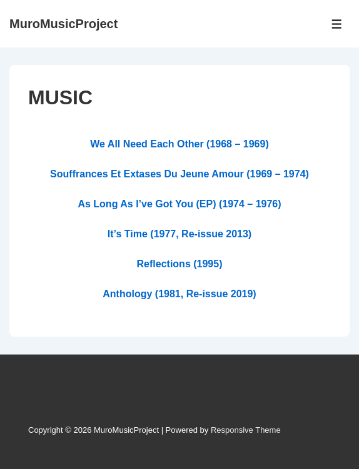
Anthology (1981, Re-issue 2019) (179, 294)
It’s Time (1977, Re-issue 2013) (179, 234)
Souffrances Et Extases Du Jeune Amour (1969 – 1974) (179, 174)
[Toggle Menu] (337, 24)
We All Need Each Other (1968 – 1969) (179, 144)
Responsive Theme (246, 430)
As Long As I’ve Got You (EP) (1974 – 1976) (179, 204)
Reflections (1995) (180, 264)
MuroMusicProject (63, 24)
